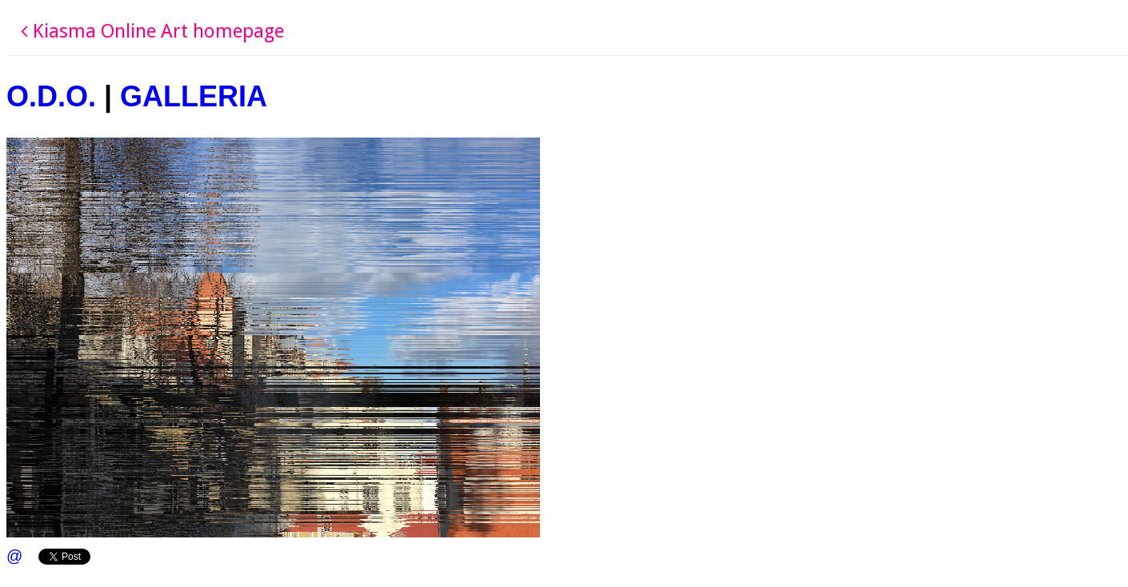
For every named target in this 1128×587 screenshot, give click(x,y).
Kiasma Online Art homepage (152, 31)
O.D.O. (51, 96)
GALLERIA (193, 96)
